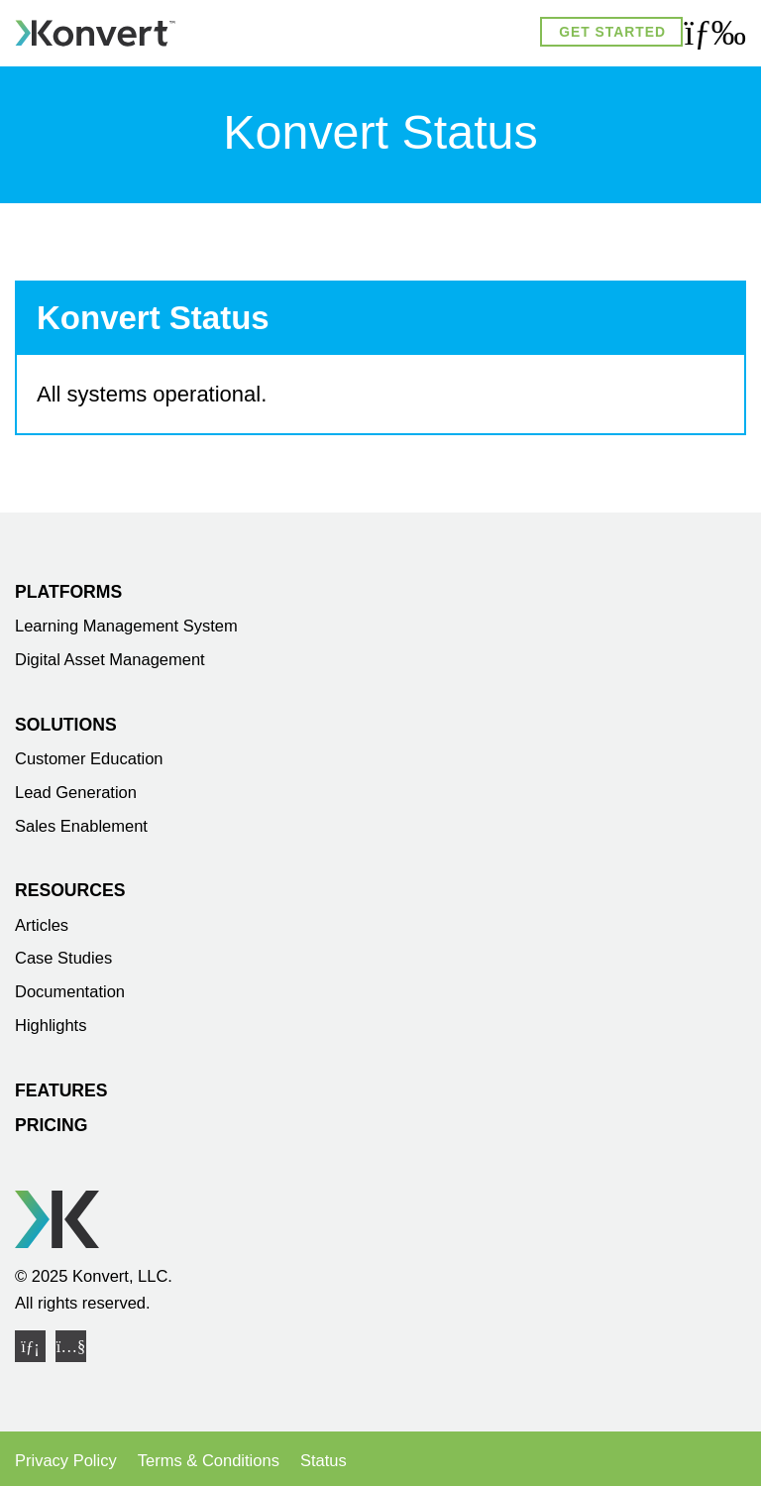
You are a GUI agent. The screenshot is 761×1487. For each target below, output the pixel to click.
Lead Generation (76, 792)
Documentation (70, 991)
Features (61, 1090)
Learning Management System (126, 625)
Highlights (50, 1025)
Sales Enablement (81, 826)
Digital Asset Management (110, 659)
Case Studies (63, 958)
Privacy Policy (66, 1460)
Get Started (612, 32)
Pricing (51, 1125)
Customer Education (89, 758)
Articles (41, 925)
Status (323, 1460)
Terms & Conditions (208, 1460)
